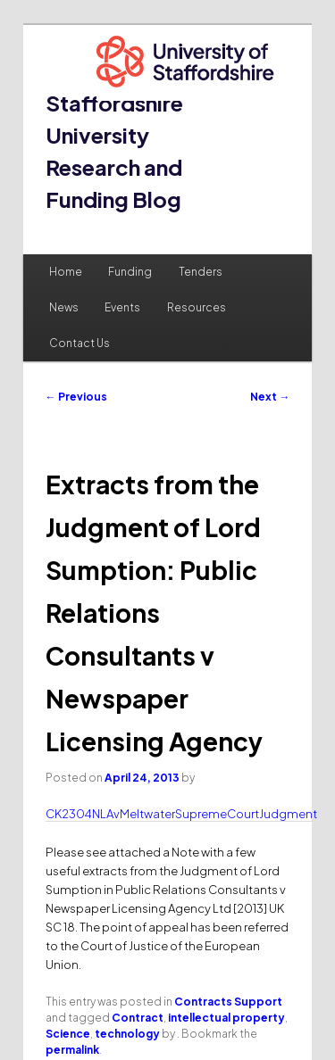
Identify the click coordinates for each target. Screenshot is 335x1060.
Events (122, 307)
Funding (130, 271)
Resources (196, 307)
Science (68, 1033)
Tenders (200, 271)
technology (127, 1033)
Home (65, 271)
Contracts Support (228, 1001)
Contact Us (79, 343)
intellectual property (226, 1017)
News (64, 307)
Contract (137, 1017)
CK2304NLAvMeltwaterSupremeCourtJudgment (181, 814)
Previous (76, 396)
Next (269, 396)
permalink (72, 1049)
